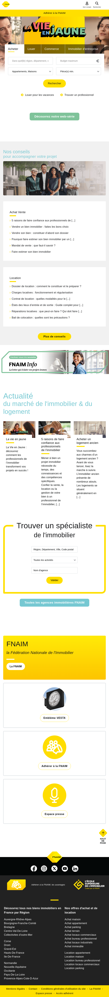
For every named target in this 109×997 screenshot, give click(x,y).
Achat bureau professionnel (81, 938)
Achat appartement (76, 923)
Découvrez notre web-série (54, 116)
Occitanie (9, 970)
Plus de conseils (54, 336)
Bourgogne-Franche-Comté (20, 923)
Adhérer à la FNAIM (54, 13)
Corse (7, 941)
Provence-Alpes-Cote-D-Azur (21, 978)
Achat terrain (72, 931)
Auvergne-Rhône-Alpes (17, 919)
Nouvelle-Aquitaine (15, 967)
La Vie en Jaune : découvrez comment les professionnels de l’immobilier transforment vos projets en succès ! (17, 459)
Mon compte (87, 7)
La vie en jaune (16, 439)
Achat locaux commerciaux (80, 934)
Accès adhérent (64, 993)
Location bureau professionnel (82, 960)
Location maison (74, 956)
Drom (7, 945)
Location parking (74, 968)
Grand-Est (10, 949)
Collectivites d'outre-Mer (18, 934)
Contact (33, 988)
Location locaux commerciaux (82, 964)
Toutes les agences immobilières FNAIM (55, 602)
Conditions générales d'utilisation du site (63, 988)
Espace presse (44, 993)
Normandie (10, 963)
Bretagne (9, 927)
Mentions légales (15, 988)
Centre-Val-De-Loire (16, 931)
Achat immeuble (74, 946)
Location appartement (77, 952)
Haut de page (103, 841)
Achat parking (73, 927)
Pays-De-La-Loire (14, 974)
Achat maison (73, 919)
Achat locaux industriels (78, 942)
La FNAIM (16, 666)
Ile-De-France (12, 956)
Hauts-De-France (14, 952)
